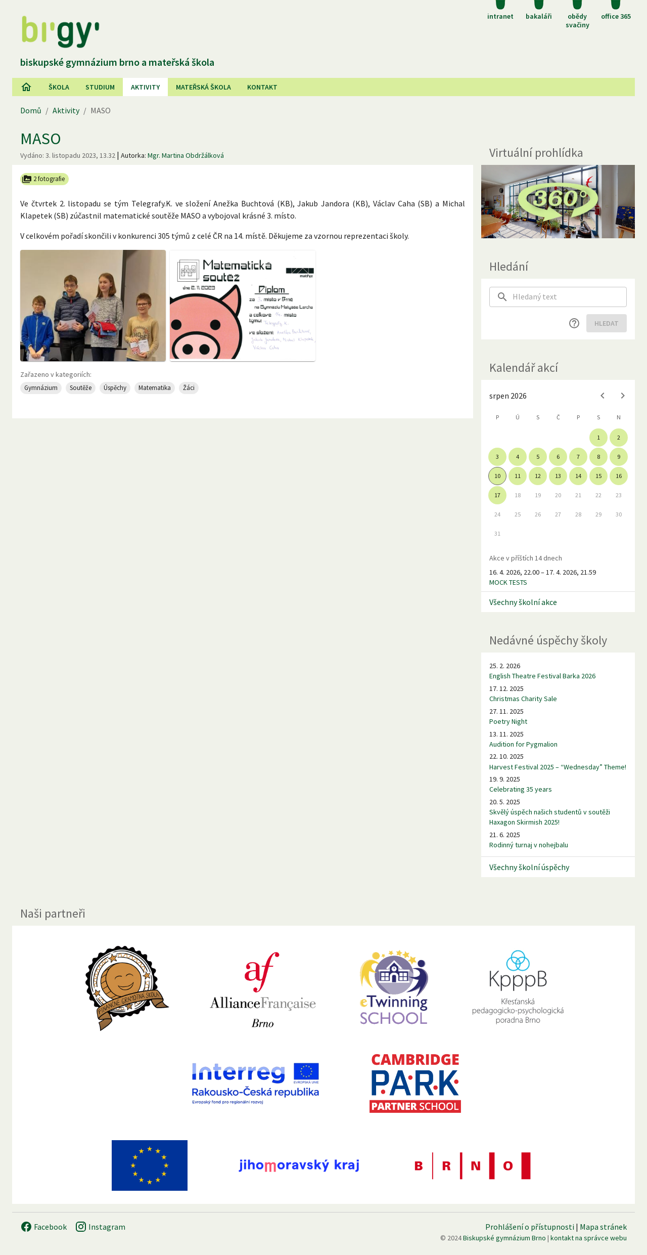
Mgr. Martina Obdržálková (186, 155)
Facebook (43, 1227)
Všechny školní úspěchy (529, 867)
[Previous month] (602, 395)
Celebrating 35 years (520, 789)
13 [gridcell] (558, 476)
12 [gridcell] (538, 476)
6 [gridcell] (558, 456)
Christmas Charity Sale (523, 698)
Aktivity (66, 110)
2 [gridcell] (618, 437)
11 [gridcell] (518, 476)
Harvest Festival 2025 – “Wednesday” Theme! (557, 766)
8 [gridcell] (598, 456)
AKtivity (145, 87)
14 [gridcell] (578, 476)
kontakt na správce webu (588, 1237)
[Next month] (623, 395)
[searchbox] (570, 297)
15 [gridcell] (598, 476)
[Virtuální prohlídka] (558, 201)
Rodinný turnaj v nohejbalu (528, 844)
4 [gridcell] (517, 456)
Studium (100, 87)
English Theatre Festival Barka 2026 (542, 675)
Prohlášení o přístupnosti (529, 1227)
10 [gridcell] (497, 476)
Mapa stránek (603, 1227)
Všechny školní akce (523, 602)
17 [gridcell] (497, 495)
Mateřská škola (203, 87)
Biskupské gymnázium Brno (504, 1237)
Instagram (100, 1227)
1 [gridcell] (598, 437)
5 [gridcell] (537, 456)
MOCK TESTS (508, 582)
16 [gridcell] (619, 476)
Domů (30, 110)
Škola (59, 87)
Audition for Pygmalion (523, 744)
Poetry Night (508, 721)
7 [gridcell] (578, 456)
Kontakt (262, 87)
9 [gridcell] (618, 456)
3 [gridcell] (497, 456)
